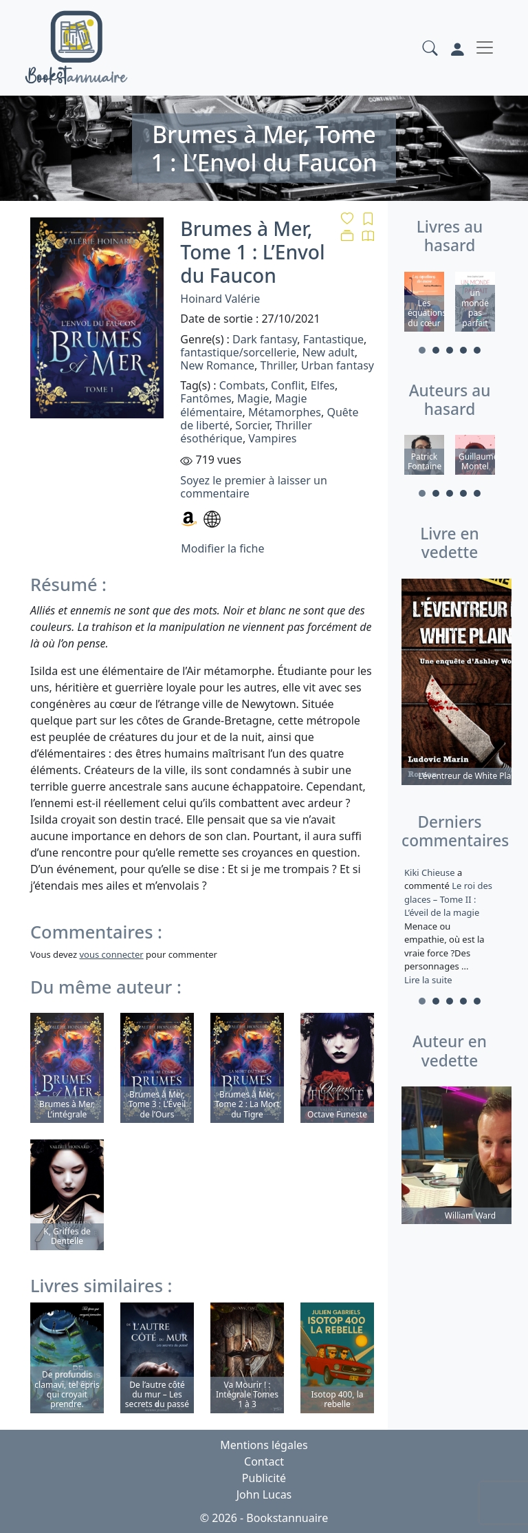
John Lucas (264, 1494)
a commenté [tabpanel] (449, 926)
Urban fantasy (337, 365)
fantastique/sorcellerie (238, 352)
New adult (328, 352)
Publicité (264, 1478)
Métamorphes (284, 412)
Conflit (288, 385)
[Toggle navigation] (484, 47)
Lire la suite (428, 980)
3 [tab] (449, 350)
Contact (264, 1461)
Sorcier (252, 425)
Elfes (323, 385)
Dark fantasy (264, 339)
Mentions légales (264, 1444)
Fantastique (333, 339)
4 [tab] (463, 350)
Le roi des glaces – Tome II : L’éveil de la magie (448, 899)
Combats (242, 385)
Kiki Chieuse (430, 872)
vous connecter (111, 954)
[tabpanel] (424, 304)
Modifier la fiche (222, 548)
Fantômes (205, 398)
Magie (253, 398)
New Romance (217, 365)
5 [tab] (477, 350)
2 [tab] (435, 350)
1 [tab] (422, 350)
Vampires (272, 438)
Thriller (278, 365)
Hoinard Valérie (220, 298)
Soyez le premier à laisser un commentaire (253, 487)
